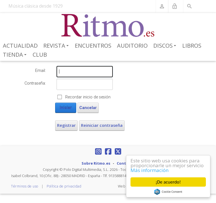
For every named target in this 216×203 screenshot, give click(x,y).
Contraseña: (35, 83)
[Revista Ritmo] (108, 25)
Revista (57, 46)
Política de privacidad (64, 186)
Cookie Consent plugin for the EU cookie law (168, 192)
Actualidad (20, 45)
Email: (40, 70)
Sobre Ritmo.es (96, 163)
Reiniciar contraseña (102, 125)
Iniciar (66, 107)
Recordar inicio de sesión (88, 97)
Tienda (15, 55)
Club (40, 54)
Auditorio (132, 45)
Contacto (126, 163)
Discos (165, 46)
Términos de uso (24, 186)
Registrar (66, 125)
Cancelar (88, 107)
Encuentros (93, 45)
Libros (191, 45)
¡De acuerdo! (168, 182)
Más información (149, 170)
